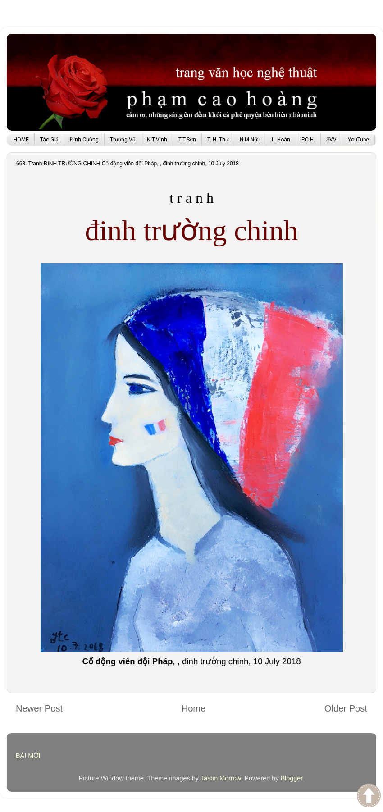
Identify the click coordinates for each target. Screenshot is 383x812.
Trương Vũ (123, 140)
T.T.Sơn (187, 140)
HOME (21, 140)
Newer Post (39, 708)
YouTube (358, 140)
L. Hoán (281, 140)
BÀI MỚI (28, 755)
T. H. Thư (217, 140)
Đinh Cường (84, 140)
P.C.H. (308, 140)
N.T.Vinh (157, 140)
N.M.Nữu (250, 140)
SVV (331, 140)
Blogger (291, 778)
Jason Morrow (221, 778)
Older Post (345, 708)
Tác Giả (49, 140)
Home (194, 708)
